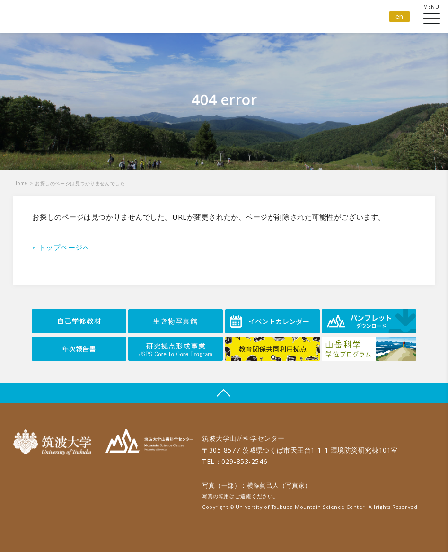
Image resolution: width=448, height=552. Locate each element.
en (399, 16)
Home (20, 183)
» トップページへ (61, 247)
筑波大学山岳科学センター (149, 442)
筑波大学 (54, 442)
